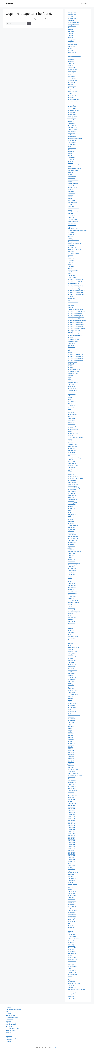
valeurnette (71, 65)
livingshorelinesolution (12, 1028)
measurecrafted (72, 140)
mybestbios (71, 874)
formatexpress (72, 491)
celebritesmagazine (73, 647)
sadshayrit (71, 191)
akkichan (70, 443)
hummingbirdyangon (74, 369)
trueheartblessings (73, 938)
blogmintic (71, 726)
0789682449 (71, 835)
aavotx (69, 167)
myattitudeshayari (73, 769)
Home (76, 3)
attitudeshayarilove (73, 565)
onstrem (70, 155)
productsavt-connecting (74, 249)
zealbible (70, 658)
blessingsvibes (72, 223)
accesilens (71, 337)
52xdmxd (70, 459)
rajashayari (71, 189)
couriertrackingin (73, 773)
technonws (71, 521)
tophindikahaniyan (73, 525)
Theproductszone (73, 536)
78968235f (71, 750)
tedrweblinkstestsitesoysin (75, 360)
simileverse (71, 897)
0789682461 (71, 857)
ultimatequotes (72, 542)
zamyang (8, 1021)
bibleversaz (71, 61)
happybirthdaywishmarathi (75, 478)
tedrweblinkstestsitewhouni (76, 294)
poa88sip (70, 236)
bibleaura (70, 37)
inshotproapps (72, 114)
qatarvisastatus (72, 493)
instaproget (71, 497)
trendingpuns (71, 970)
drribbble (70, 255)
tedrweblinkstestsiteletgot (75, 322)
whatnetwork (71, 76)
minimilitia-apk (72, 504)
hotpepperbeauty (11, 1023)
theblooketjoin (72, 489)
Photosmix (71, 589)
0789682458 (71, 852)
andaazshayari (72, 401)
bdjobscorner (71, 452)
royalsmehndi (72, 142)
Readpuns (70, 469)
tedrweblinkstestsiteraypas (75, 326)
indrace (70, 352)
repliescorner (71, 185)
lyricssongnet (71, 880)
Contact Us (84, 3)
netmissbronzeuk (73, 429)
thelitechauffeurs (73, 694)
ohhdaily (70, 576)
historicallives (71, 587)
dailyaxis (70, 396)
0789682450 (71, 837)
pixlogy (70, 471)
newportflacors (10, 1030)
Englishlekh (71, 615)
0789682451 (71, 839)
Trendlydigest (71, 266)
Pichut (69, 863)
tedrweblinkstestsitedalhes (75, 354)
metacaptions (72, 951)
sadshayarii (71, 84)
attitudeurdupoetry (73, 476)
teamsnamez (71, 649)
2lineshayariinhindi (73, 929)
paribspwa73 (71, 245)
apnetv (70, 198)
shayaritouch (71, 777)
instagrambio (71, 386)
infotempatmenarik (73, 165)
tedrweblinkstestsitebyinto (75, 279)
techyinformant (72, 116)
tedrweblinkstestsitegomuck (76, 281)
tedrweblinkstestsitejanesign (76, 289)
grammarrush (72, 664)
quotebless (71, 734)
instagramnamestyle (74, 983)
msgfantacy (71, 681)
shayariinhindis (72, 998)
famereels (70, 195)
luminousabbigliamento (75, 244)
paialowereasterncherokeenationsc (78, 230)
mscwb (70, 210)
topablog (70, 520)
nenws (69, 512)
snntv (69, 724)
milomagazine (72, 660)
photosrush (71, 121)
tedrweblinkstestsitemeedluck (76, 290)
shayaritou (71, 555)
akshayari (70, 882)
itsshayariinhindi (72, 18)
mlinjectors (71, 103)
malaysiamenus (72, 101)
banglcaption (71, 688)
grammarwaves (72, 414)
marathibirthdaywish (74, 612)
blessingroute (72, 640)
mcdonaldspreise (73, 170)
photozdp (70, 698)
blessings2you (72, 88)
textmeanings (72, 803)
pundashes (71, 135)
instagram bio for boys (74, 551)
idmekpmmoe (72, 71)
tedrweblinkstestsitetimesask (76, 328)
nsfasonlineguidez (73, 538)
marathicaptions (72, 709)
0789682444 (71, 827)
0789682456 (71, 848)
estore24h (70, 307)
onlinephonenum (11, 1034)
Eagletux (70, 264)
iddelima (70, 28)
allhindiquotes (72, 482)
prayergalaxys (72, 961)
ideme (69, 300)
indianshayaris (72, 86)
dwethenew (71, 251)
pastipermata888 (73, 382)
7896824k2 (71, 760)
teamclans (71, 501)
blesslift (70, 634)
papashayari (71, 215)
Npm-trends (71, 275)
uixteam (70, 456)
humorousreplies (73, 302)
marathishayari (72, 957)
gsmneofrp (71, 31)
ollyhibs (70, 431)
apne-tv (70, 730)
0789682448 (71, 833)
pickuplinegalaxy (72, 150)
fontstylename (72, 711)
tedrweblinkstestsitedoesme (76, 334)
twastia (70, 557)
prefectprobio (72, 388)
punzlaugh (71, 965)
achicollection (72, 878)
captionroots (71, 865)
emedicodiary (71, 529)
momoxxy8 (9, 1040)
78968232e (71, 749)
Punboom (70, 801)
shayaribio (71, 996)
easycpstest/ (71, 67)
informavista (71, 630)
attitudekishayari (72, 919)
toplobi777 (71, 234)
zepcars (70, 582)
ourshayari (71, 766)
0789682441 (71, 822)
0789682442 (71, 824)
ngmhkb (70, 741)
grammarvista (72, 106)
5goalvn (8, 1011)
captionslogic (71, 553)
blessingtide (71, 805)
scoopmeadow (72, 936)
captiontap (71, 968)
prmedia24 (71, 518)
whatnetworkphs (72, 45)
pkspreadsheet (72, 454)
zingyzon (70, 871)
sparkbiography (72, 657)
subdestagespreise (73, 24)
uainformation (72, 514)
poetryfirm (71, 995)
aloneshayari (71, 46)
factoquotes (71, 673)
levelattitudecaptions (74, 212)
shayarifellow (71, 692)
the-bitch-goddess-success (75, 437)
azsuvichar (71, 533)
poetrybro (70, 655)
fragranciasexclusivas (74, 227)
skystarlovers (71, 940)
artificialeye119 (72, 225)
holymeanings (72, 786)
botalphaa (71, 41)
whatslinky (71, 153)
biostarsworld (72, 95)
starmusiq (70, 33)
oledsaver (70, 779)
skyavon (70, 955)
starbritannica (72, 570)
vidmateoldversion (73, 180)
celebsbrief (71, 422)
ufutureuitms (71, 899)
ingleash (70, 416)
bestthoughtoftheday (74, 488)
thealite (70, 976)
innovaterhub (71, 411)
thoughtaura (71, 771)
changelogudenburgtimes (75, 309)
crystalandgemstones (12, 1017)
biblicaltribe (71, 60)
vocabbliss (71, 151)
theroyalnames (72, 625)
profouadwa (71, 178)
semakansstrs (72, 972)
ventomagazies (72, 585)
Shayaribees (71, 608)
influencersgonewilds (74, 602)
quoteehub (71, 73)
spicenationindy (72, 277)
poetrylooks (71, 889)
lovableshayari (72, 782)
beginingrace (71, 653)
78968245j (71, 758)
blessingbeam (72, 131)
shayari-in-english (73, 129)
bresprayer (71, 642)
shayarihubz (71, 946)
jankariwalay (71, 566)
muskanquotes (72, 148)
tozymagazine (72, 136)
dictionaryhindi (72, 52)
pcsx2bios (70, 43)
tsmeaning (71, 925)
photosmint (71, 48)
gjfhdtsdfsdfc (71, 743)
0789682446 (71, 829)
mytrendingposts (73, 221)
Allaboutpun (71, 345)
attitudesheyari (72, 895)
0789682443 (71, 826)
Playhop (70, 980)
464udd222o (71, 737)
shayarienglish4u (73, 503)
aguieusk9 (71, 232)
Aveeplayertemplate (73, 465)
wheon (70, 700)
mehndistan (71, 904)
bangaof (70, 332)
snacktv (70, 578)
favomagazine (72, 914)
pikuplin (70, 923)
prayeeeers (71, 950)
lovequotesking (72, 535)
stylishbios (71, 668)
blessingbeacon (72, 796)
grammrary (71, 161)
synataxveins (71, 623)
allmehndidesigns (73, 484)
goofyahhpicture (72, 176)
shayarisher (71, 685)
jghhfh (69, 764)
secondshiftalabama (73, 240)
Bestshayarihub (72, 610)
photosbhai (71, 523)
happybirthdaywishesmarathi (76, 989)
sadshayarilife (72, 987)
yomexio (70, 683)
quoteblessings (72, 593)
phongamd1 (71, 424)
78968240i (71, 756)
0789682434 (71, 809)
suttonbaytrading (11, 1038)
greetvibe (70, 672)
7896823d (70, 747)
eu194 (69, 379)
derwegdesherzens (73, 253)
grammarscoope (72, 794)
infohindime (71, 559)
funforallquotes (72, 80)
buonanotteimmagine (74, 563)
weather (70, 182)
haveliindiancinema (73, 283)
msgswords (71, 20)
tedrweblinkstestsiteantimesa (76, 311)
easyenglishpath (72, 69)
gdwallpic (70, 931)
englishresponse (72, 921)
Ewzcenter (71, 260)
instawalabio (71, 702)
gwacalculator (72, 26)
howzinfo (70, 886)
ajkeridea (70, 696)
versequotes (71, 420)
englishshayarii (72, 781)
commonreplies (72, 304)
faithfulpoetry (72, 704)
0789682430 (71, 820)
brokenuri (9, 1026)
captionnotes (71, 343)
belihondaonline (72, 446)
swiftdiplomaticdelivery (74, 458)
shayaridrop (71, 869)
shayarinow (71, 384)
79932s (70, 274)
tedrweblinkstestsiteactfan (75, 285)
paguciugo (9, 1036)
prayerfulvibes (72, 82)
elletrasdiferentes (73, 636)
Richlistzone (71, 392)
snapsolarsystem (72, 540)
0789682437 (71, 814)
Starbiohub (71, 792)
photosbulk (71, 506)
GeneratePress (54, 1047)
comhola (8, 1008)
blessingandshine (73, 948)
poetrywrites (71, 97)
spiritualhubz (71, 193)
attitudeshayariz (72, 690)
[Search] (29, 23)
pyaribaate (71, 767)
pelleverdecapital (11, 1015)
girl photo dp (71, 508)
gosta (69, 510)
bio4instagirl (71, 705)
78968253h (71, 754)
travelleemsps (72, 918)
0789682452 (71, 841)
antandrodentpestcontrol (13, 1009)
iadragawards (72, 580)
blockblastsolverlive (73, 99)
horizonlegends (72, 568)
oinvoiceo (9, 1032)
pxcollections (71, 561)
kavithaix (70, 675)
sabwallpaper (71, 123)
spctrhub (8, 1041)
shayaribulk (71, 120)
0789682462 (71, 859)
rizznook (70, 908)
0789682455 (71, 846)
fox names (71, 407)
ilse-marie (70, 296)
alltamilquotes (72, 906)
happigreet (71, 213)
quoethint (70, 735)
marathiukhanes (72, 670)
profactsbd (71, 544)
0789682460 (71, 856)
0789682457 (71, 850)
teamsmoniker (72, 413)
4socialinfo (71, 35)
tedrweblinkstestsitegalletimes (76, 287)
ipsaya (69, 645)
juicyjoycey (71, 888)
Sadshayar (71, 598)
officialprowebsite (73, 242)
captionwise (71, 546)
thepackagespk (72, 108)
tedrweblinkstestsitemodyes (76, 324)
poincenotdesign (11, 1024)
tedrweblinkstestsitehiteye (75, 319)
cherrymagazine (72, 993)
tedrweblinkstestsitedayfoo (75, 356)
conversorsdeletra (73, 784)
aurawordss (71, 942)
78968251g (71, 752)
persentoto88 (71, 448)
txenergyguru (72, 450)
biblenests (71, 933)
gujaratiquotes (72, 707)
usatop (70, 728)
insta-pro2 (71, 717)
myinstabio (71, 531)
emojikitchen (71, 200)
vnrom (69, 54)
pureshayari (71, 133)
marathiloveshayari (73, 473)
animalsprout (71, 621)
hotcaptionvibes (72, 651)
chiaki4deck (71, 903)
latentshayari (71, 461)
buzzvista (70, 643)
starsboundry (71, 583)
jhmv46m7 (71, 745)
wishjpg (70, 204)
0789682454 (71, 844)
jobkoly (70, 548)
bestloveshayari (72, 91)
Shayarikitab (71, 595)
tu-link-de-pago (72, 426)
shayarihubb (71, 722)
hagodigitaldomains (73, 339)
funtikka (70, 174)
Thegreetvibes (72, 617)
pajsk (69, 409)
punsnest (70, 963)
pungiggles (71, 867)
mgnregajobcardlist (73, 22)
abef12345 (71, 364)
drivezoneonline (72, 58)
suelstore (70, 375)
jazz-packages (72, 118)
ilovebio (70, 732)
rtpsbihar (70, 197)
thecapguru (71, 16)
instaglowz (71, 944)
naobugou (71, 305)
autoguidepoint (72, 966)
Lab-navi (70, 268)
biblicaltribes (71, 298)
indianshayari (71, 638)
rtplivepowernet (72, 444)
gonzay (70, 978)
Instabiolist (71, 632)
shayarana (71, 217)
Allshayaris (71, 619)
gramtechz (71, 991)
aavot (69, 713)
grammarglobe (72, 105)
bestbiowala (71, 666)
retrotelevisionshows (74, 330)
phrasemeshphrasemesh (75, 138)
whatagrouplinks (72, 13)
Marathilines (71, 347)
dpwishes (70, 687)
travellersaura (72, 901)
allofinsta (70, 163)
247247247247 (72, 861)
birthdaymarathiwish (74, 715)
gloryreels (70, 403)
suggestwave (71, 935)
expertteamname (73, 183)
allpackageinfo (72, 495)
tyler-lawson (9, 1019)
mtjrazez (70, 367)
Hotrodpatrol (71, 272)
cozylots (70, 439)
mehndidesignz (72, 441)
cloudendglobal (72, 362)
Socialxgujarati (72, 677)
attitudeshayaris (72, 486)
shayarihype (71, 627)
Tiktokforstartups (73, 270)
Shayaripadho (72, 463)
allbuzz (70, 397)
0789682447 (71, 831)
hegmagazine (71, 916)
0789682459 (71, 854)
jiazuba (70, 366)
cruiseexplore (71, 405)
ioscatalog (71, 381)
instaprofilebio (72, 14)
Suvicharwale (71, 604)
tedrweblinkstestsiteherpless (76, 317)
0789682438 (71, 816)
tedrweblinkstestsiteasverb (75, 313)
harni (69, 516)
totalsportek (71, 157)
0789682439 (71, 818)
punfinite (70, 29)
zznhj (69, 377)
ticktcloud (70, 238)
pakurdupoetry (72, 527)
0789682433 (71, 807)
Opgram (70, 606)
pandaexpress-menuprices (75, 775)
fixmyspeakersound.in (74, 56)
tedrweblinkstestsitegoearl (75, 292)
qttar (69, 351)
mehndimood (71, 981)
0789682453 (71, 842)
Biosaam (70, 613)
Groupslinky (71, 985)
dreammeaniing (72, 974)
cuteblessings (72, 597)
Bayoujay (70, 262)
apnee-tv (70, 50)
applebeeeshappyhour (74, 168)
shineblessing (72, 394)
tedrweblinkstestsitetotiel (75, 336)
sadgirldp (70, 172)
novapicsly (71, 797)
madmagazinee (72, 884)
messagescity (71, 799)
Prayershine (71, 349)
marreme (70, 435)
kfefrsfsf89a (71, 739)
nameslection (71, 259)
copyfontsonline (72, 959)
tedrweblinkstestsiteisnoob (75, 358)
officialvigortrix (72, 247)
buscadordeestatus (73, 208)
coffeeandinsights (73, 229)
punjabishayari (72, 480)
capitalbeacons (72, 891)
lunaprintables (72, 788)
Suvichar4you (71, 893)
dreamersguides (72, 187)
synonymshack (72, 93)
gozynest (70, 628)
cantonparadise (72, 127)
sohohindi (70, 90)
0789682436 (71, 812)
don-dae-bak (71, 112)
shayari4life (71, 474)
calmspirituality (72, 144)
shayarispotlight (72, 910)
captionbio (71, 206)
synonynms (71, 927)
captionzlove (71, 63)
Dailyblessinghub (73, 600)
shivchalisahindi (72, 39)
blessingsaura (72, 953)
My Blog (9, 3)
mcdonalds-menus (73, 202)
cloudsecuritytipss (73, 790)
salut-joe (8, 1013)
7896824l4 (71, 762)
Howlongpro (71, 467)
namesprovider (72, 78)
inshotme (70, 146)
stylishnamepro (72, 219)
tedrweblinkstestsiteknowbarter (77, 320)
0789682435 (71, 811)
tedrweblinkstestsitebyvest (75, 315)
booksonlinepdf (72, 499)
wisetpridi (70, 428)
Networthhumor (72, 390)
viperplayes (71, 662)
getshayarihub (72, 125)
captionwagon (72, 418)
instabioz (70, 399)
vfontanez (70, 257)
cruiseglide (71, 159)
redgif (69, 75)
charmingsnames (73, 873)
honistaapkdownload (74, 110)
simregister (71, 550)
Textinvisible (71, 679)
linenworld (71, 572)
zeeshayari (71, 876)
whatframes (71, 574)
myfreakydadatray (73, 341)
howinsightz (71, 912)
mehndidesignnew (73, 591)
